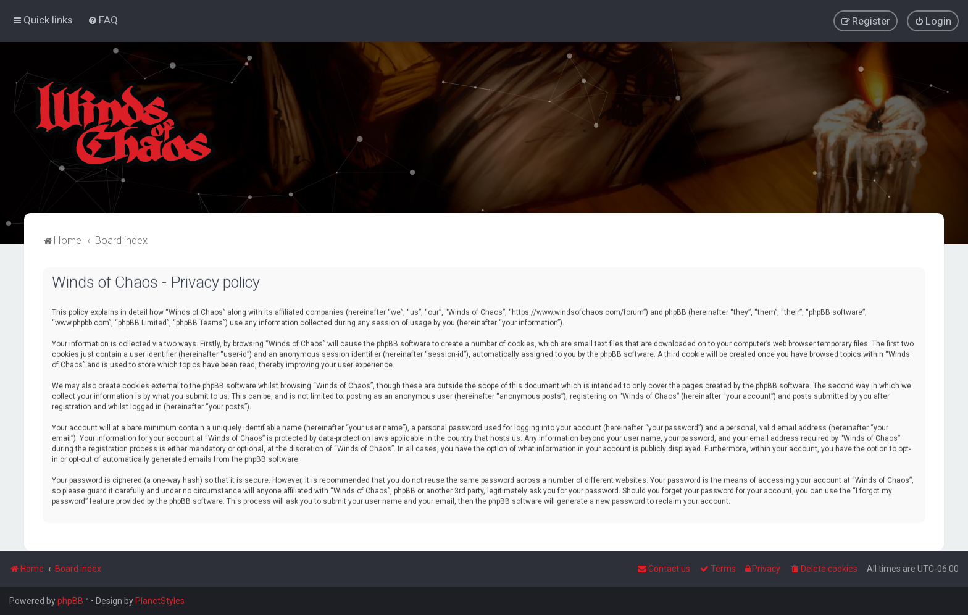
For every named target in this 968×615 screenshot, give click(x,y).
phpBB (70, 601)
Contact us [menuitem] (663, 569)
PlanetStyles (160, 601)
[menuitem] (103, 19)
